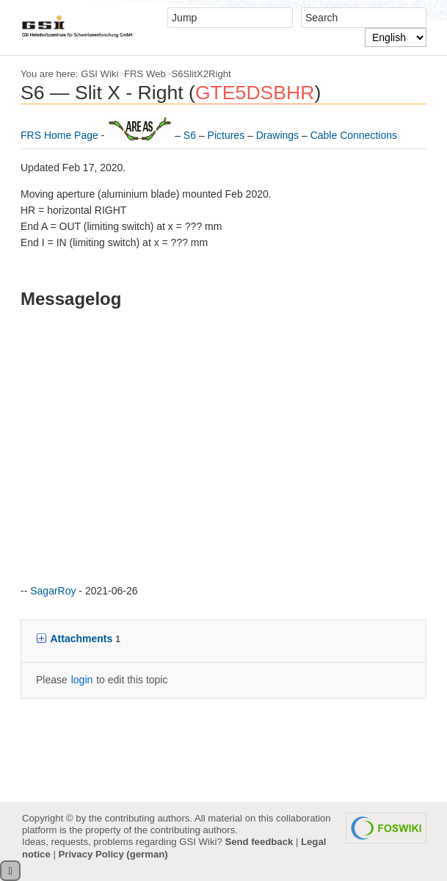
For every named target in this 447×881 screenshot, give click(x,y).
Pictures (227, 135)
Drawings (279, 135)
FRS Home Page (61, 135)
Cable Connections (353, 135)
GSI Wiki (99, 73)
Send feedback (259, 841)
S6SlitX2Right (201, 73)
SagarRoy (53, 591)
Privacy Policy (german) (112, 854)
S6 (191, 135)
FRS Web (145, 73)
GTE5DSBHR (255, 93)
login (82, 680)
